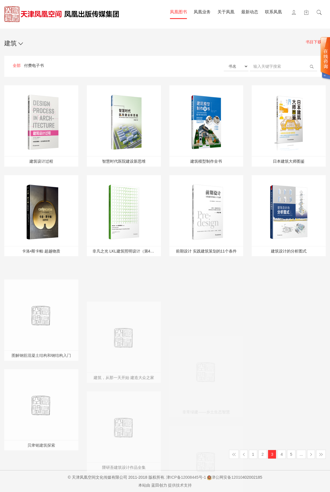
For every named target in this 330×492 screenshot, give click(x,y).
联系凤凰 (273, 11)
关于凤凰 (225, 11)
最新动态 (249, 11)
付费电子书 (34, 65)
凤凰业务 (202, 11)
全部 (17, 65)
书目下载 (316, 42)
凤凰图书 (178, 11)
